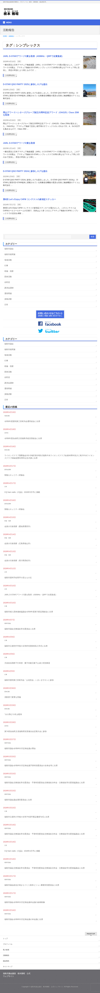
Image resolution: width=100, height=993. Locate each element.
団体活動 (8, 277)
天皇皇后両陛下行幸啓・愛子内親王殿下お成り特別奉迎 (27, 663)
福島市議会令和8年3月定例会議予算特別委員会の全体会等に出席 (31, 765)
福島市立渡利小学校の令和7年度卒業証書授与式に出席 (26, 817)
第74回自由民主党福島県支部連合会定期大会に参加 (25, 731)
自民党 (7, 282)
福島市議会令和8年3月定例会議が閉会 (20, 748)
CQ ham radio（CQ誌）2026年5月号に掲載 (22, 492)
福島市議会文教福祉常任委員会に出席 (19, 629)
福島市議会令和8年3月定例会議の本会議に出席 (23, 919)
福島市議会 (9, 249)
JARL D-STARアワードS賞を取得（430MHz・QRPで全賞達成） (33, 56)
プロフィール (7, 944)
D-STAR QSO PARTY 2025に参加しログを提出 (25, 84)
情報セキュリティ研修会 (14, 475)
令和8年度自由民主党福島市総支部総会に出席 (23, 438)
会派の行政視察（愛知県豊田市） (18, 526)
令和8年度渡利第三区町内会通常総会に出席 (22, 421)
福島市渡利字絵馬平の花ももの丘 (18, 578)
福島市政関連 (9, 254)
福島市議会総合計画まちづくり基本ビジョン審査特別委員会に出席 (31, 885)
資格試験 (8, 299)
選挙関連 (8, 293)
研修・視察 (9, 271)
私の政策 (6, 950)
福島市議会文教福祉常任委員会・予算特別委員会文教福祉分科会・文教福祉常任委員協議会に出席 (44, 783)
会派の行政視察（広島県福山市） (18, 543)
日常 (19, 61)
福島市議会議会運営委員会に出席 (18, 800)
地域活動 (8, 260)
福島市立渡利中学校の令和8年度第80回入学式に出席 (26, 646)
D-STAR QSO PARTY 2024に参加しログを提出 (25, 171)
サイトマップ (7, 966)
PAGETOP (91, 934)
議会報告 (6, 961)
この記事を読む (10, 75)
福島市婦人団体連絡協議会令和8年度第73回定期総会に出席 (28, 612)
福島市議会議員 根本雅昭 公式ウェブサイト (47, 987)
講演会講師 (9, 288)
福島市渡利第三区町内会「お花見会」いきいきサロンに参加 (29, 680)
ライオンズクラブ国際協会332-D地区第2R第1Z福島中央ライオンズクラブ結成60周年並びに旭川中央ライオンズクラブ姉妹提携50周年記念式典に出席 (49, 456)
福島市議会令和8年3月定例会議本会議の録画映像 (24, 902)
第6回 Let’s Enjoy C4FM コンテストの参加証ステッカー (29, 199)
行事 (6, 265)
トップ (5, 938)
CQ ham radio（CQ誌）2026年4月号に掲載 (22, 851)
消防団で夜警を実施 (12, 697)
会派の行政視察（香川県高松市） (18, 560)
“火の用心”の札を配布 (13, 714)
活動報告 (6, 955)
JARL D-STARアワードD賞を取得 (19, 143)
